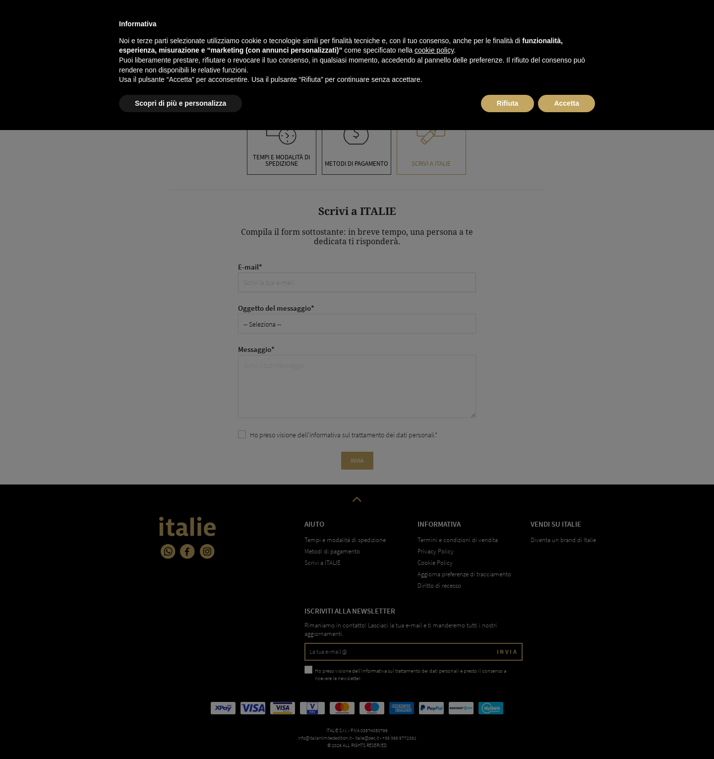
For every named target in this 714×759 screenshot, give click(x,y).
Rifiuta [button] (508, 732)
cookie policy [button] (434, 679)
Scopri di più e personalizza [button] (180, 732)
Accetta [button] (566, 732)
